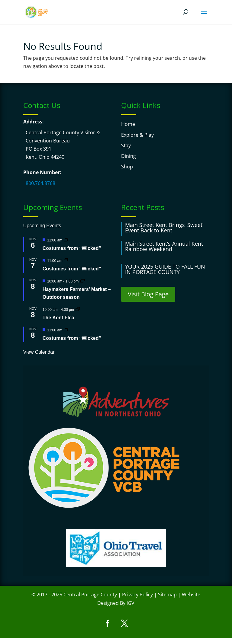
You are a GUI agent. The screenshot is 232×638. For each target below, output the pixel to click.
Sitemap (167, 594)
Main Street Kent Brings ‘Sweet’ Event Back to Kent (164, 227)
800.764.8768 (40, 183)
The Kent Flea (58, 317)
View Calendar (39, 352)
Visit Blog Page (148, 294)
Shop (127, 166)
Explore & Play (137, 135)
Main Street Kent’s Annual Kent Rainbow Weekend (164, 246)
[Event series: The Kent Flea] (78, 309)
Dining (128, 156)
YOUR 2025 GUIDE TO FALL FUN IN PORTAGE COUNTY (165, 269)
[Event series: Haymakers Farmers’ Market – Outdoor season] (82, 280)
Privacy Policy (137, 594)
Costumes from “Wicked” (72, 248)
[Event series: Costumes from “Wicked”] (66, 239)
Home (128, 124)
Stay (126, 145)
